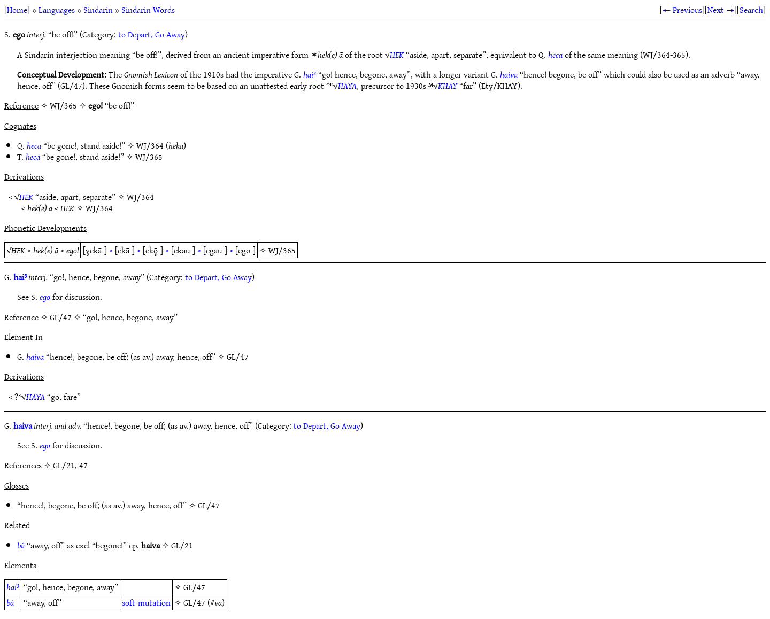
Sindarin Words (148, 9)
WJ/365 (149, 156)
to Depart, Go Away (151, 34)
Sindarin (98, 9)
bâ (21, 545)
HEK (397, 54)
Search (751, 9)
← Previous (682, 9)
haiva (509, 74)
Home (17, 9)
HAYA (347, 85)
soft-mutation (146, 602)
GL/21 (182, 545)
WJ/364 (150, 145)
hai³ (309, 74)
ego (45, 296)
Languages (56, 9)
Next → (720, 9)
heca (555, 54)
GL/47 (238, 356)
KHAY (447, 85)
